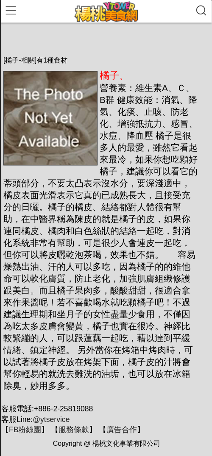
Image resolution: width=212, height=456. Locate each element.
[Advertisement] (102, 39)
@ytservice (51, 419)
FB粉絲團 (25, 429)
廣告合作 (121, 429)
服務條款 (74, 429)
